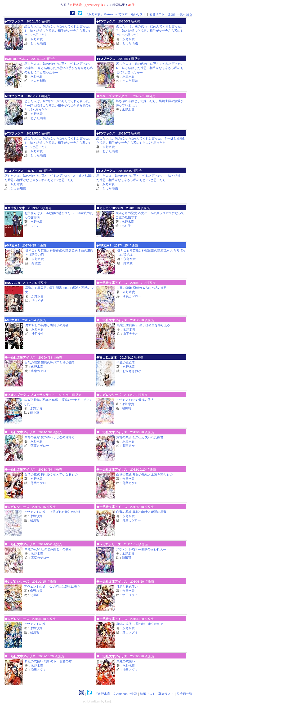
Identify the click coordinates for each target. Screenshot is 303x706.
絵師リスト (138, 14)
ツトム (35, 226)
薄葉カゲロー (132, 296)
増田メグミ (130, 595)
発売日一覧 (184, 694)
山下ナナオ (130, 333)
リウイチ (37, 300)
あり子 (126, 226)
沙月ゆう (37, 333)
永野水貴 (37, 39)
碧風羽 (126, 408)
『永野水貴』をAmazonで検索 (106, 14)
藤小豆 (34, 412)
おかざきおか (132, 371)
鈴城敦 (36, 263)
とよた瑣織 (38, 43)
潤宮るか (128, 445)
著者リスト (157, 14)
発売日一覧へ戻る (180, 14)
